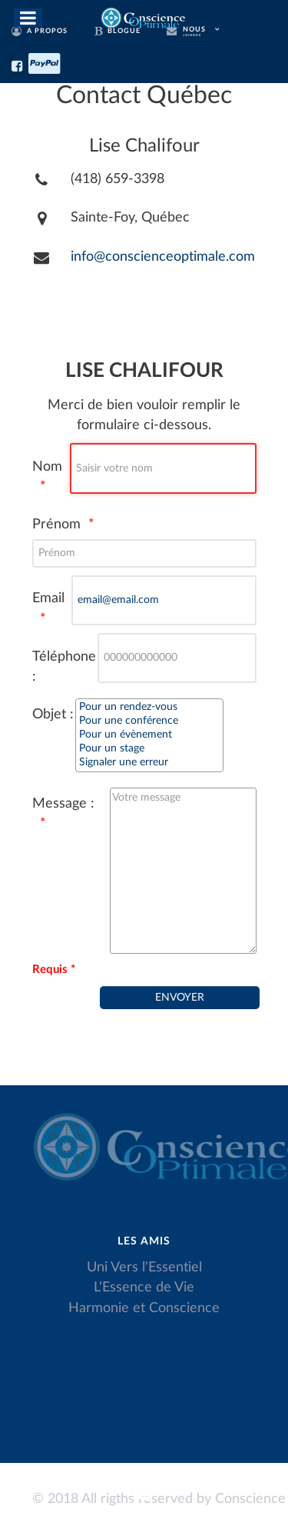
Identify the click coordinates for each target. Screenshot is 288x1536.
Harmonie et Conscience (144, 1307)
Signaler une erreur (149, 763)
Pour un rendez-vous (149, 708)
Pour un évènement (149, 735)
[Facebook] (20, 64)
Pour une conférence (149, 721)
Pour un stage (149, 749)
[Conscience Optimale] (144, 16)
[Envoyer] (180, 997)
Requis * (53, 969)
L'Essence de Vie (144, 1287)
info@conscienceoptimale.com (163, 256)
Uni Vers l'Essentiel (144, 1267)
